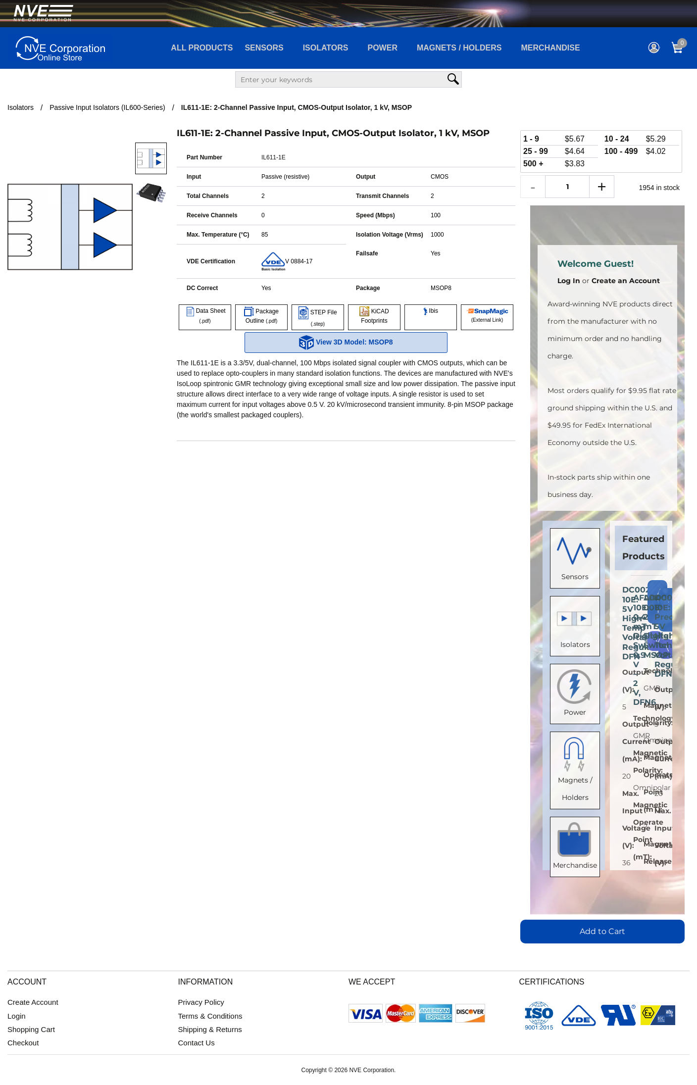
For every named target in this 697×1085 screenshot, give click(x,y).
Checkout (23, 1042)
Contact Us (196, 1042)
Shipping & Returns (210, 1029)
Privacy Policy (201, 1002)
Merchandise (550, 48)
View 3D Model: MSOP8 (346, 342)
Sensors (264, 48)
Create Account (32, 1002)
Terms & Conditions (210, 1016)
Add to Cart (602, 931)
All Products (202, 48)
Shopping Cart (31, 1029)
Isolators (325, 48)
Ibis (430, 310)
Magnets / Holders (459, 48)
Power (383, 48)
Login (16, 1016)
